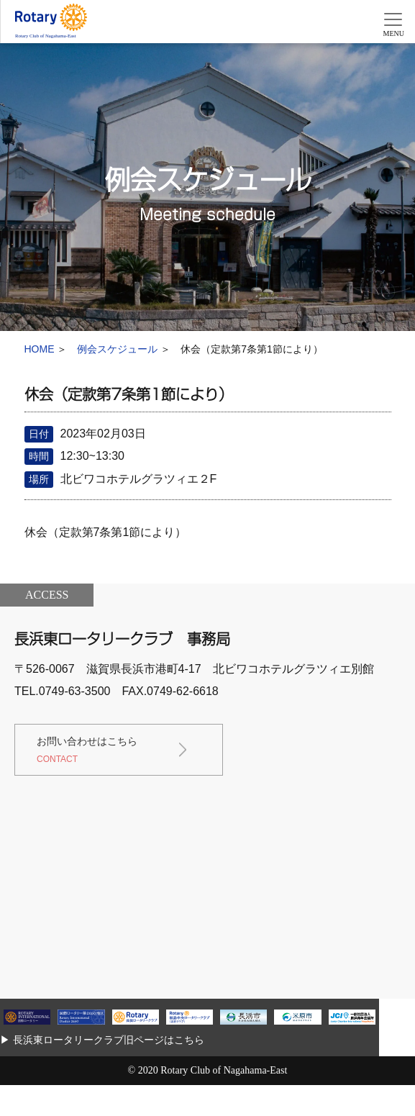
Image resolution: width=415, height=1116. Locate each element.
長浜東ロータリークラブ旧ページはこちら (108, 1039)
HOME (39, 349)
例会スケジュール (117, 349)
